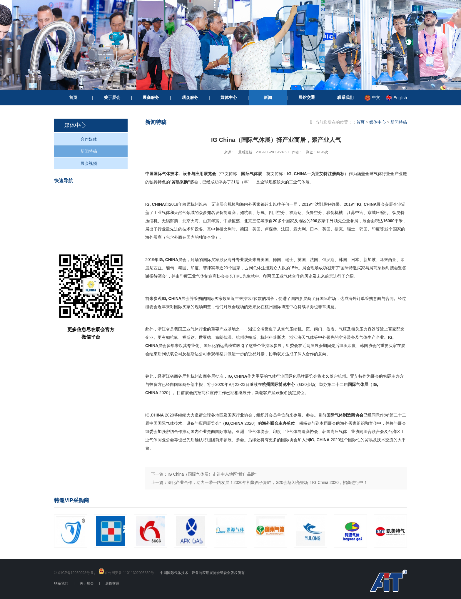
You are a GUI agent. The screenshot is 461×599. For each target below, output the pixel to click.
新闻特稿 (89, 151)
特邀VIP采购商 (71, 500)
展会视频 (89, 163)
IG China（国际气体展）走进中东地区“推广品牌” (212, 474)
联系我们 (345, 97)
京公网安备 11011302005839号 (129, 573)
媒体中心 (229, 97)
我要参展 (97, 216)
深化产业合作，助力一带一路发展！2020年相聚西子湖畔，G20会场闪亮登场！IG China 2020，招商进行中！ (268, 482)
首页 (73, 97)
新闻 (268, 97)
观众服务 (190, 97)
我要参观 (97, 196)
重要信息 (97, 237)
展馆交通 (306, 97)
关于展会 (112, 97)
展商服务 (151, 97)
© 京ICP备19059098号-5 (73, 573)
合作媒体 (89, 139)
